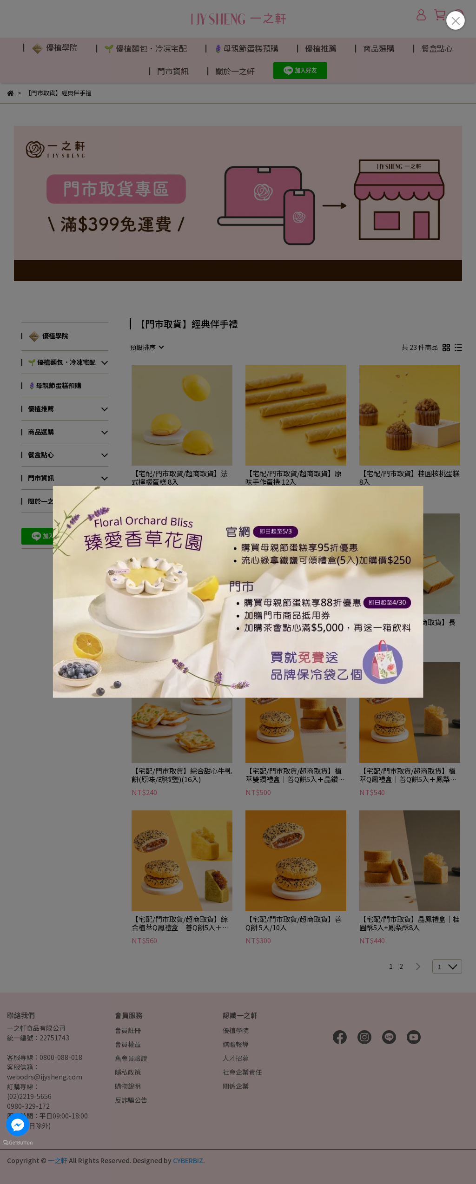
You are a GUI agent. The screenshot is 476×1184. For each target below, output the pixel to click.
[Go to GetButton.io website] (18, 1142)
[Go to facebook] (17, 1124)
